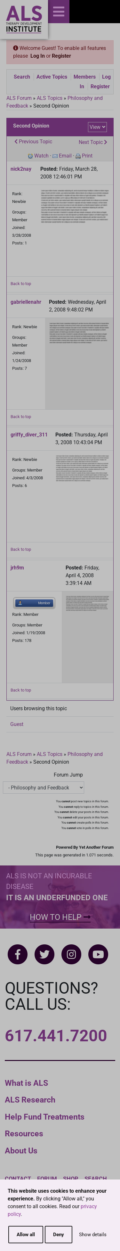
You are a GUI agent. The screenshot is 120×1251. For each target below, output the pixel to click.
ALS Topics (49, 98)
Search (22, 77)
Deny (58, 1234)
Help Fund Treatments (44, 1117)
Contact (18, 1178)
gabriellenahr (26, 302)
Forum (47, 1178)
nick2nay (21, 169)
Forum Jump (68, 775)
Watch (41, 156)
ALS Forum (19, 98)
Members (85, 77)
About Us (21, 1150)
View (95, 127)
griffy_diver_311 (29, 435)
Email (65, 156)
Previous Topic (33, 141)
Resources (24, 1133)
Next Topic (93, 142)
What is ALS (26, 1083)
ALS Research (30, 1099)
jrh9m (17, 568)
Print (87, 156)
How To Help (60, 917)
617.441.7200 (56, 1036)
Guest (16, 724)
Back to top (21, 283)
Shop (70, 1178)
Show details (93, 1234)
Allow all (26, 1234)
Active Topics (51, 77)
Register (61, 56)
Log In (37, 56)
